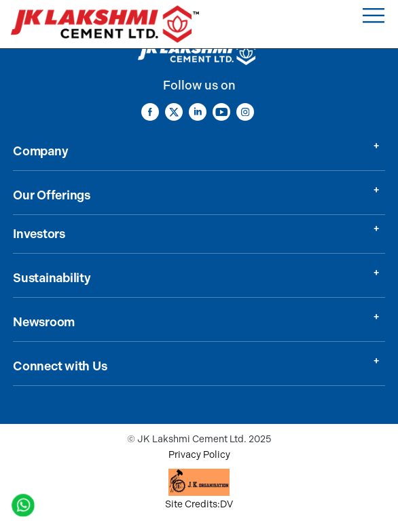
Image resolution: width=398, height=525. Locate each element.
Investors (39, 234)
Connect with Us (60, 366)
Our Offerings (51, 195)
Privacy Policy (199, 455)
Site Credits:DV (199, 504)
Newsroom (44, 322)
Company (40, 151)
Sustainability (52, 278)
